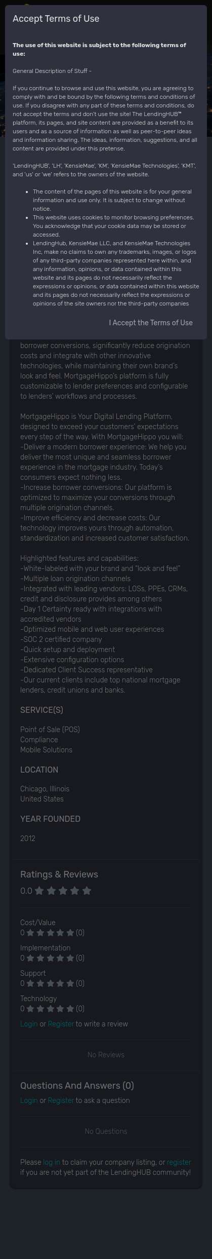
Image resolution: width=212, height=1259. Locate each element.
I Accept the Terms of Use (151, 323)
